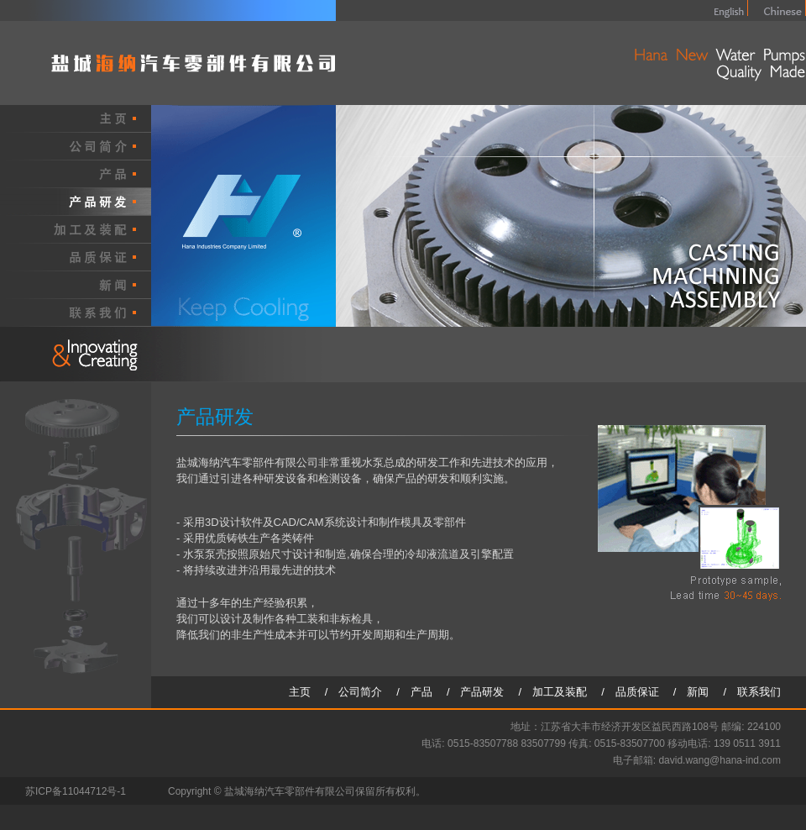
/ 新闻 (696, 692)
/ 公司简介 (359, 692)
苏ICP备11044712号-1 (75, 791)
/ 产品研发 (481, 692)
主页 (305, 692)
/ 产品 (419, 692)
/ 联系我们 (752, 692)
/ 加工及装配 (559, 692)
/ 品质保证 (635, 692)
